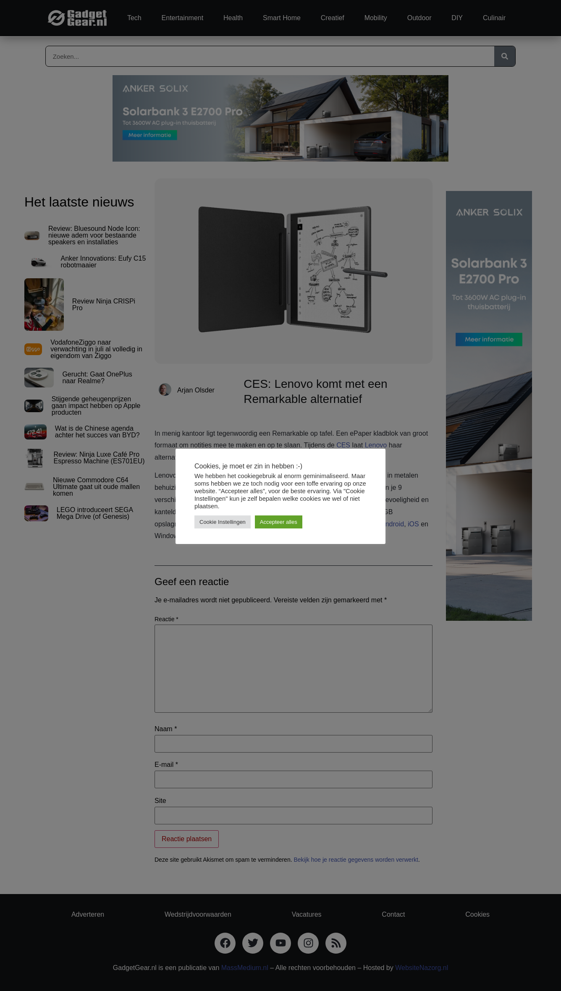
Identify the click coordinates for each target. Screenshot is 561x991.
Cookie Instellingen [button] (222, 522)
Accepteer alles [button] (278, 522)
